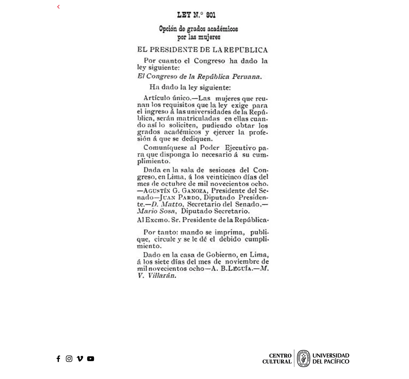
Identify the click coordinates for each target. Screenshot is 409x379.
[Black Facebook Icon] (58, 358)
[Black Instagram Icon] (69, 358)
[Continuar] (58, 6)
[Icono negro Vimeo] (80, 358)
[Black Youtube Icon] (90, 358)
